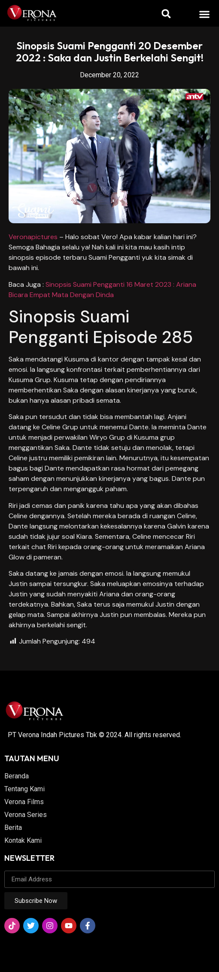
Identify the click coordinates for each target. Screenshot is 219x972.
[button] (204, 14)
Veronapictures (33, 236)
